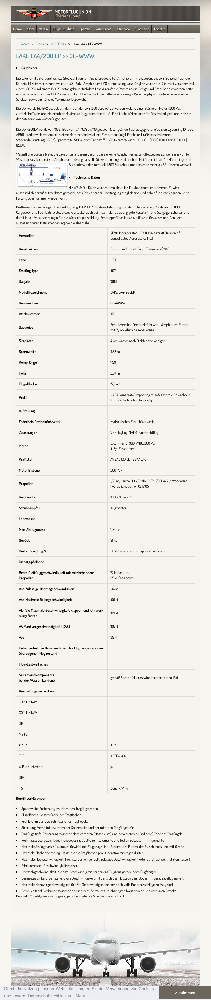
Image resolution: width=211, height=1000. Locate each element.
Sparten (84, 29)
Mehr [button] (80, 996)
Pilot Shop (142, 29)
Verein (43, 29)
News (30, 29)
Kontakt (159, 29)
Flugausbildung (63, 29)
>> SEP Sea (58, 44)
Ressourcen (103, 29)
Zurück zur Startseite (53, 14)
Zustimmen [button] (185, 993)
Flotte (40, 44)
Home (17, 29)
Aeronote (123, 29)
